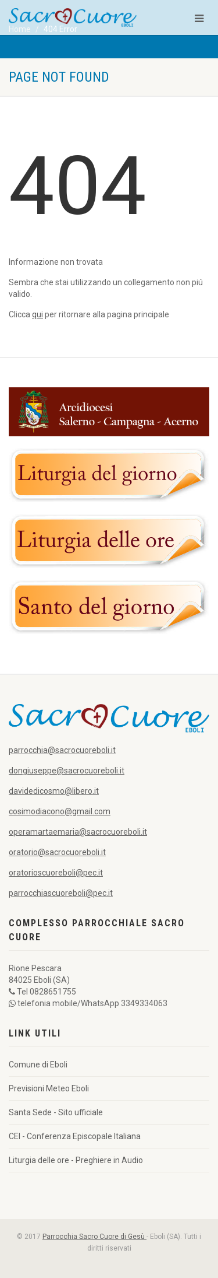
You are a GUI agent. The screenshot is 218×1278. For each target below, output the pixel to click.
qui (37, 314)
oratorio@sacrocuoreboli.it (57, 852)
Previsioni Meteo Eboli (49, 1088)
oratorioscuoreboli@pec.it (56, 872)
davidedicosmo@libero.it (54, 791)
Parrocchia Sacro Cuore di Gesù (94, 1237)
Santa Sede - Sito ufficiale (56, 1112)
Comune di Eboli (38, 1064)
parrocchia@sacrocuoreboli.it (62, 750)
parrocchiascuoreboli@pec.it (61, 893)
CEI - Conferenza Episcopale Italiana (75, 1136)
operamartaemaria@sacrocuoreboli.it (78, 831)
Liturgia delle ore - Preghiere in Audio (76, 1160)
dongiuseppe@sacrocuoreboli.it (66, 770)
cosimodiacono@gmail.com (59, 811)
